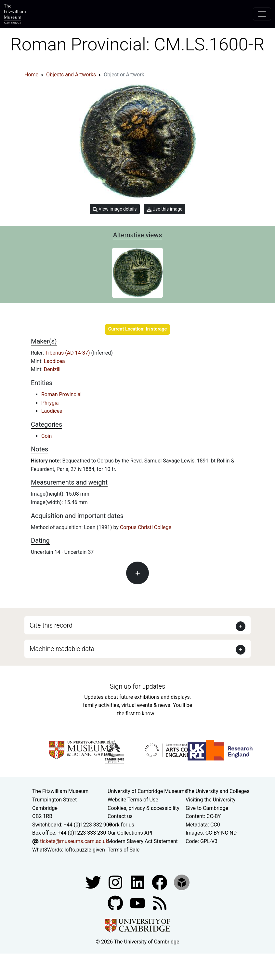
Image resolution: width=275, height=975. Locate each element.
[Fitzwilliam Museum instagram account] (116, 882)
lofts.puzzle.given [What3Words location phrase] (84, 850)
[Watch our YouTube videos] (138, 903)
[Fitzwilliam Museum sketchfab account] (181, 882)
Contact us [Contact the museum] (120, 816)
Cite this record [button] (51, 625)
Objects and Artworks (71, 75)
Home (31, 75)
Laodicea (54, 361)
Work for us (121, 825)
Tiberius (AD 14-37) (68, 353)
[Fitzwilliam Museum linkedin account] (160, 882)
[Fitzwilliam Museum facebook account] (138, 882)
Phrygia (50, 403)
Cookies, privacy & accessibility (143, 808)
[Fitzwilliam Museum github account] (116, 903)
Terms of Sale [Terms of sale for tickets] (123, 850)
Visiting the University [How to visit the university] (210, 800)
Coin (46, 436)
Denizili (52, 369)
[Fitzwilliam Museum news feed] (159, 903)
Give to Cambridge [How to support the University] (207, 808)
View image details (115, 209)
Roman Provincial (61, 394)
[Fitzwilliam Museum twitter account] (94, 882)
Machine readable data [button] (62, 649)
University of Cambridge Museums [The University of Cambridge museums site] (147, 791)
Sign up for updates (137, 686)
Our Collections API (130, 833)
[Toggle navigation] (262, 13)
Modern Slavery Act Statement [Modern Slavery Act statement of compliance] (143, 841)
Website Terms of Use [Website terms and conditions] (133, 800)
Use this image (165, 209)
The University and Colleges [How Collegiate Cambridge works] (217, 791)
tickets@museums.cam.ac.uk (74, 841)
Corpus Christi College (145, 527)
